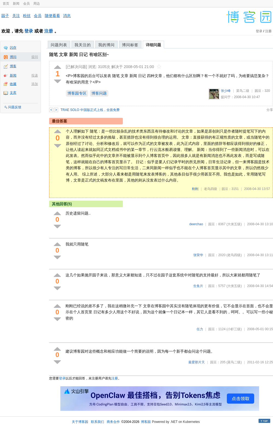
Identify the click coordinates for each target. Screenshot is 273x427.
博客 (13, 66)
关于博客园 (80, 422)
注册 (48, 31)
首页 (6, 3)
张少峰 (226, 91)
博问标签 (130, 45)
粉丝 (27, 15)
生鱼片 (198, 286)
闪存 (13, 47)
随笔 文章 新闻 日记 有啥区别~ (79, 54)
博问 (13, 57)
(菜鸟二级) (234, 362)
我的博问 (106, 45)
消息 (67, 15)
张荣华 (198, 255)
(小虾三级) (234, 329)
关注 (16, 15)
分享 (269, 110)
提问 (34, 57)
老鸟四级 (210, 189)
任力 (200, 329)
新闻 (16, 3)
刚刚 (195, 189)
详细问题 (153, 45)
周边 (36, 3)
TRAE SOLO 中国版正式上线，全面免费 (90, 110)
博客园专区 (77, 93)
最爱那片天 (196, 362)
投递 (34, 75)
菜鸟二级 (242, 91)
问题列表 (59, 45)
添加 (34, 84)
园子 (5, 15)
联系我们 (97, 422)
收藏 (13, 84)
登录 (28, 31)
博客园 (146, 422)
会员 (26, 3)
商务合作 (113, 422)
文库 (13, 93)
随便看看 (52, 15)
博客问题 (99, 93)
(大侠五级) (234, 224)
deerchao (196, 224)
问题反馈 (14, 107)
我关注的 (83, 45)
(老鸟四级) (234, 255)
